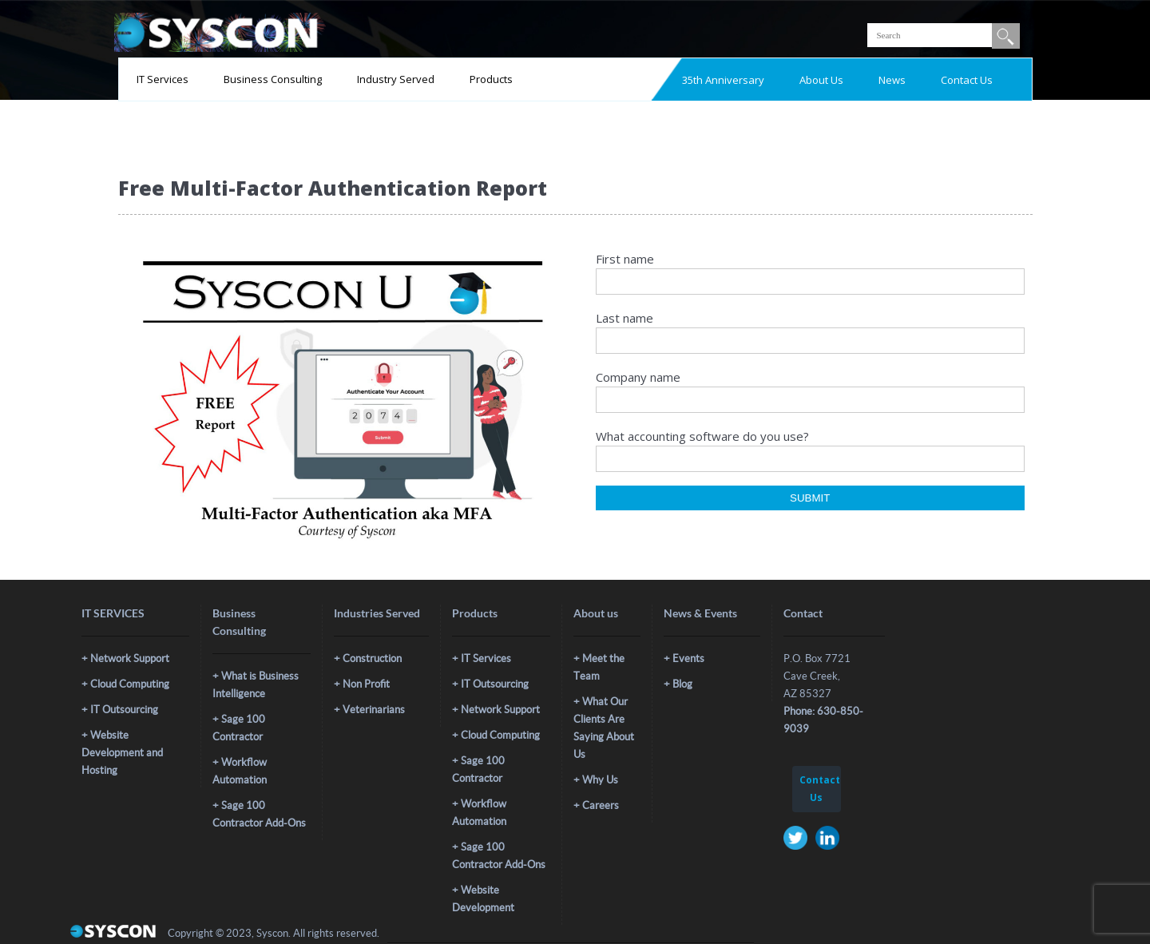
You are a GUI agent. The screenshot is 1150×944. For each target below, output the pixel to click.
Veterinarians (374, 710)
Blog (682, 684)
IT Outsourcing (124, 710)
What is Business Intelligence (255, 685)
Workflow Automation (239, 771)
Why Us (600, 780)
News (892, 80)
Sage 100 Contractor (238, 728)
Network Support (129, 658)
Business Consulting (273, 79)
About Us (821, 80)
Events (688, 658)
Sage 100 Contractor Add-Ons (259, 814)
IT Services (162, 79)
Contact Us (967, 80)
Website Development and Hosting (122, 752)
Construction (372, 658)
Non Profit (366, 684)
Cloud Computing (129, 684)
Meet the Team (599, 667)
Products (491, 79)
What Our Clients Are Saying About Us (603, 728)
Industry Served (395, 79)
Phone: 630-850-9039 (823, 720)
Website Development (483, 899)
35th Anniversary (723, 80)
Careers (600, 805)
